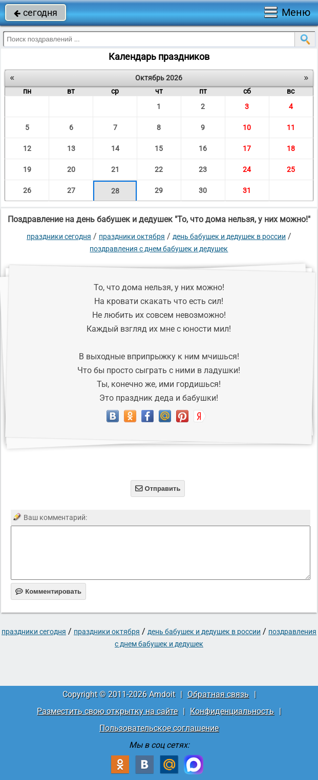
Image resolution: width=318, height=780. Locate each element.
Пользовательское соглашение (159, 728)
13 (71, 148)
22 (159, 169)
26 (27, 190)
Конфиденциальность (232, 711)
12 (27, 148)
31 (247, 190)
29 (159, 190)
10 (247, 127)
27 (71, 190)
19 (27, 169)
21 (115, 169)
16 (203, 148)
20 (71, 169)
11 (291, 127)
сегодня (35, 12)
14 (115, 148)
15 (159, 148)
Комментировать (48, 591)
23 (203, 169)
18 (291, 148)
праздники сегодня (59, 236)
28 (115, 191)
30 (203, 190)
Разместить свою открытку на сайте (107, 711)
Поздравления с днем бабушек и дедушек (159, 249)
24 (247, 169)
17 (247, 148)
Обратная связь (218, 694)
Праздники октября (132, 236)
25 (291, 169)
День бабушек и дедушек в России (229, 236)
